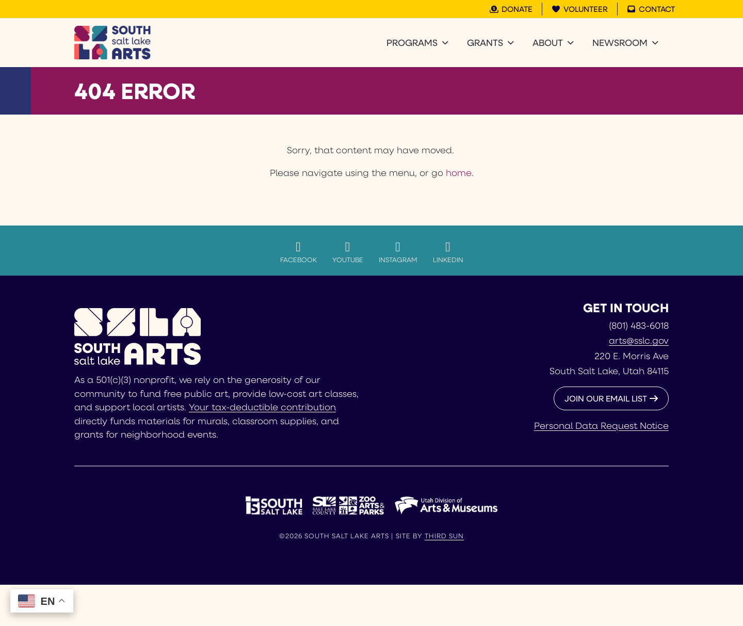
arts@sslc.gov (639, 340)
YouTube (347, 251)
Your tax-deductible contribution (262, 406)
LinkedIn (448, 251)
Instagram (398, 251)
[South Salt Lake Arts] (112, 42)
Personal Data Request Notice (601, 425)
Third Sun (444, 536)
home (459, 172)
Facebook (298, 251)
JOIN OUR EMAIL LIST (605, 398)
